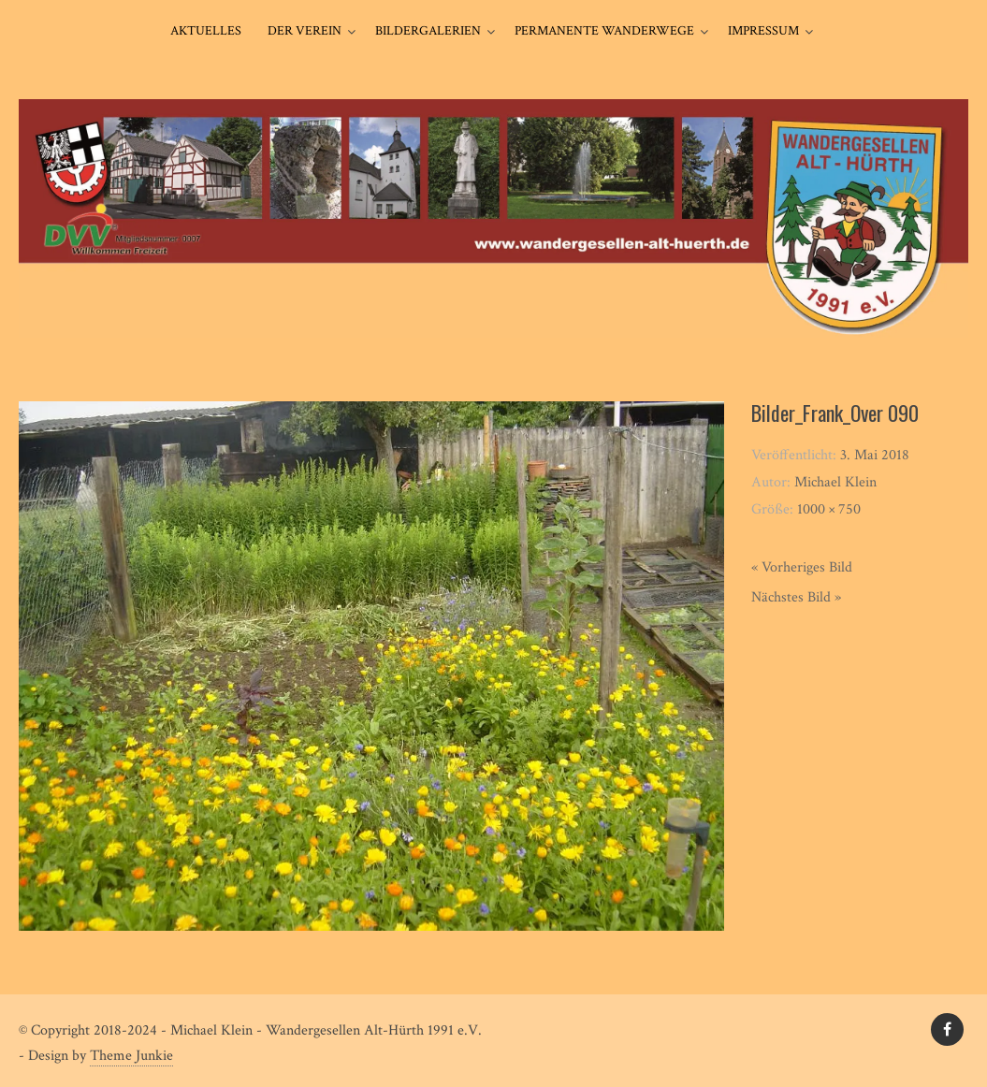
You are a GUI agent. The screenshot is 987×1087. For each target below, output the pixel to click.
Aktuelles (205, 30)
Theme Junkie (131, 1055)
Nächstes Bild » (796, 597)
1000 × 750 (829, 509)
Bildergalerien (428, 30)
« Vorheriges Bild (801, 567)
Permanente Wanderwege (604, 30)
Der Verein (304, 30)
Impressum (763, 30)
